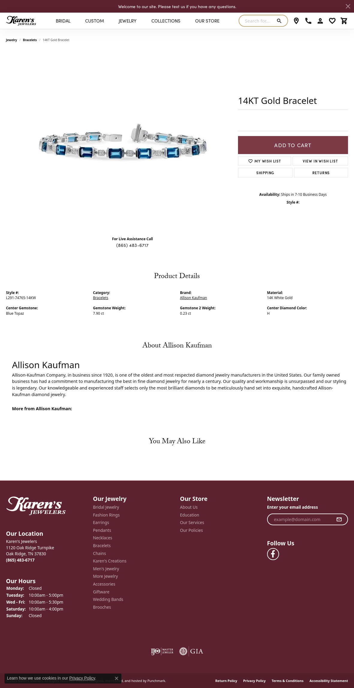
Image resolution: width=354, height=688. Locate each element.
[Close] (348, 6)
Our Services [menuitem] (192, 522)
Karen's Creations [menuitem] (109, 561)
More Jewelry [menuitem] (105, 576)
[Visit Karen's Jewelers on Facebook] (273, 554)
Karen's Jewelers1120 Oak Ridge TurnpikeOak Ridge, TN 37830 (30, 550)
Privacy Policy (254, 680)
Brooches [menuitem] (102, 607)
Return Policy (226, 680)
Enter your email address (292, 507)
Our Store (207, 20)
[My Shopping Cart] (344, 21)
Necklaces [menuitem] (102, 538)
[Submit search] (280, 20)
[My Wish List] (332, 21)
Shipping (265, 172)
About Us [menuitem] (189, 507)
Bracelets (30, 40)
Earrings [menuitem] (101, 522)
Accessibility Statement (328, 680)
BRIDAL (63, 20)
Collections (165, 20)
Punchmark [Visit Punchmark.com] (156, 680)
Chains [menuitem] (99, 553)
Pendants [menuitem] (102, 530)
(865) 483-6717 (132, 245)
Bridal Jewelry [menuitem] (106, 507)
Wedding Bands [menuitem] (108, 599)
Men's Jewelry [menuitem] (106, 568)
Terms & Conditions (287, 680)
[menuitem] (162, 651)
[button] (46, 533)
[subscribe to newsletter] (339, 519)
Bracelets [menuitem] (102, 545)
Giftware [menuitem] (101, 591)
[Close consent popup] (116, 678)
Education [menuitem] (189, 514)
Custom (94, 20)
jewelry (11, 40)
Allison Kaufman (193, 297)
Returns (321, 172)
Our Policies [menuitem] (191, 530)
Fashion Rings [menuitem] (106, 514)
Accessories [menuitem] (104, 584)
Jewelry (127, 20)
